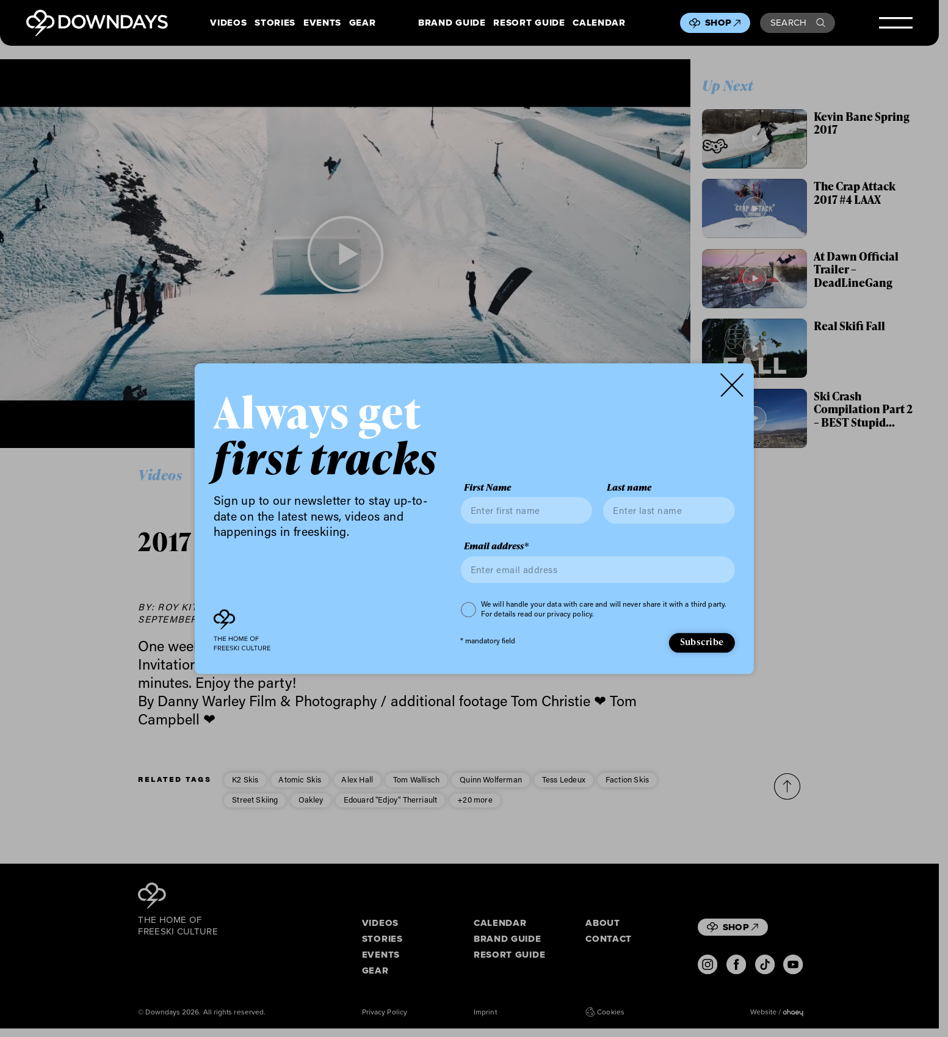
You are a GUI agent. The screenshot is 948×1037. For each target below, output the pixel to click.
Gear (362, 23)
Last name (629, 488)
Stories (275, 23)
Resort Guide (529, 23)
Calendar (599, 23)
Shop (722, 22)
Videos (228, 23)
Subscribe (701, 642)
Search (797, 22)
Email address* (496, 547)
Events (322, 23)
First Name (487, 488)
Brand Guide (451, 23)
